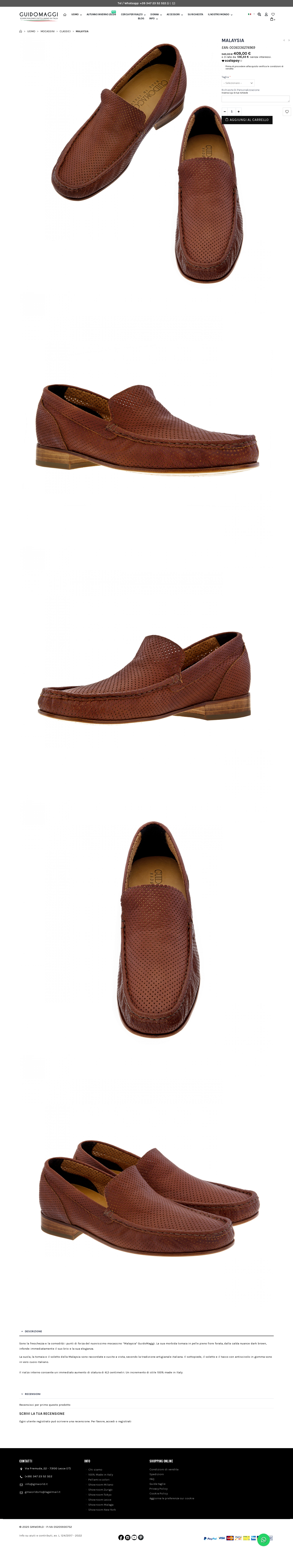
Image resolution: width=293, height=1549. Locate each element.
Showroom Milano (100, 1484)
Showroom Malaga (100, 1504)
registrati (125, 1421)
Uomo (75, 14)
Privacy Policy (158, 1488)
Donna (154, 14)
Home (20, 31)
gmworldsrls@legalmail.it (42, 1492)
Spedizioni (156, 1474)
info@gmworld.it (36, 1484)
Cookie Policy (158, 1493)
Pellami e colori (99, 1479)
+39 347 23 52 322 (153, 3)
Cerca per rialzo (132, 14)
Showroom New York (102, 1509)
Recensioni (33, 1394)
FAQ (151, 1479)
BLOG (141, 18)
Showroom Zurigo (100, 1489)
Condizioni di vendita (164, 1469)
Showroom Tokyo (99, 1494)
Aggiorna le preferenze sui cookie (171, 1498)
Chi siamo (95, 1469)
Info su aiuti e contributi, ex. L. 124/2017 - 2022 (50, 1535)
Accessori (173, 14)
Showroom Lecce (99, 1499)
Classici (65, 31)
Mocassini (48, 31)
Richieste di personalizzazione (240, 90)
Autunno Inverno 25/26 (101, 14)
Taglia (226, 77)
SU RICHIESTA (195, 14)
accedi (110, 1421)
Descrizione (33, 1331)
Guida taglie (157, 1484)
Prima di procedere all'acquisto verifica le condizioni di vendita (254, 67)
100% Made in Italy (100, 1474)
